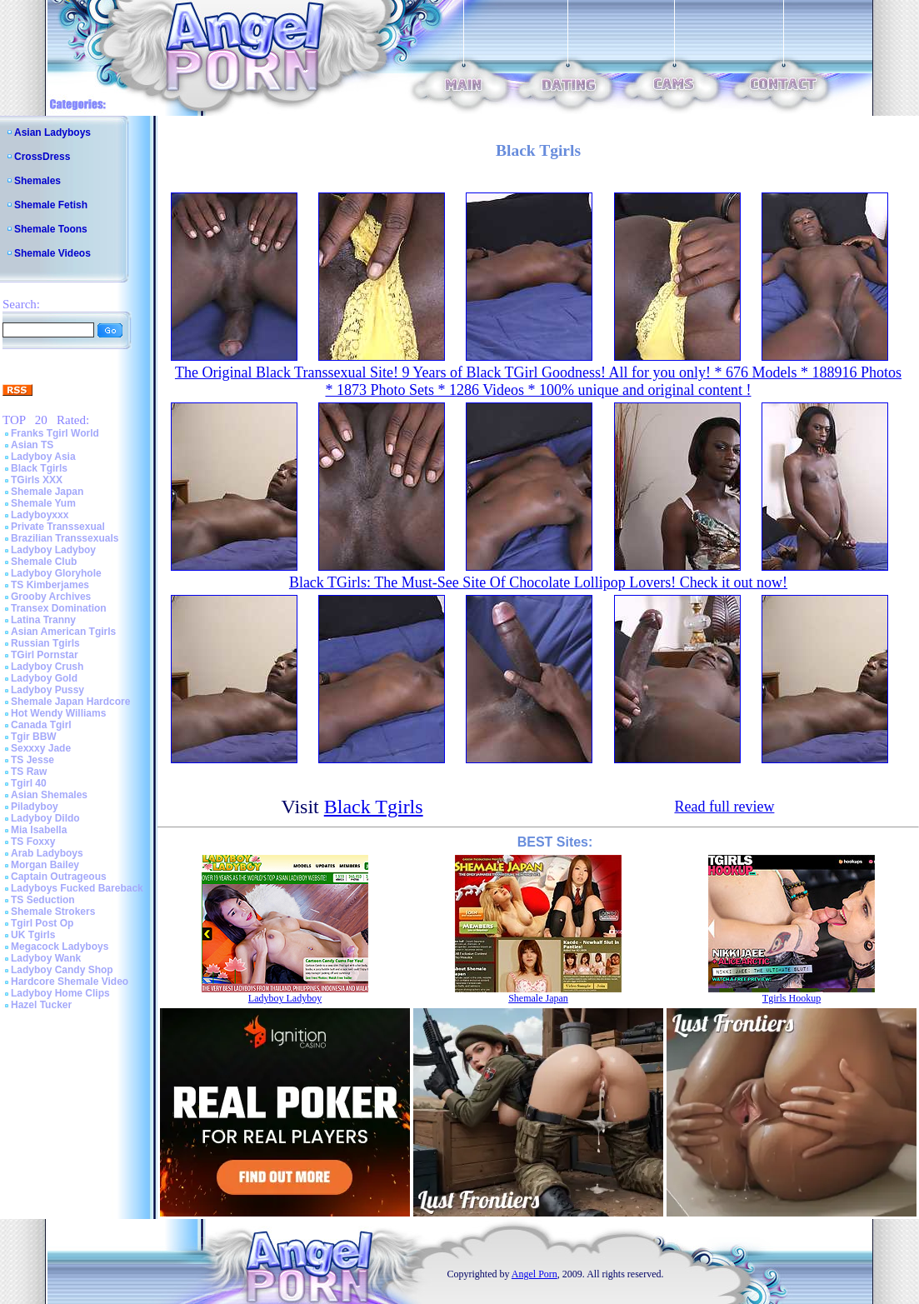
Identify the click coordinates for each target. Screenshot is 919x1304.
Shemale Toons (50, 229)
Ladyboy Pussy (47, 690)
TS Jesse (32, 760)
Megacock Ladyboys (59, 946)
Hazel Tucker (41, 1005)
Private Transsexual (58, 526)
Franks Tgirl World (55, 433)
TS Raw (29, 771)
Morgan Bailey (45, 865)
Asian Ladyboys (52, 132)
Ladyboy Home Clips (60, 993)
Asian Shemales (49, 795)
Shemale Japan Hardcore (70, 701)
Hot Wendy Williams (58, 713)
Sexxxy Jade (41, 748)
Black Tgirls (39, 468)
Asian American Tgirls (63, 631)
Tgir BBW (34, 736)
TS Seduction (43, 900)
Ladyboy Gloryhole (56, 573)
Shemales (37, 181)
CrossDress (42, 156)
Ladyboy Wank (46, 958)
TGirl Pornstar (44, 655)
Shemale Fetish (50, 205)
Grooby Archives (51, 596)
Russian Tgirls (45, 643)
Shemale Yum (43, 503)
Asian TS (32, 445)
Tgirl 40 (29, 783)
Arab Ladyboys (47, 853)
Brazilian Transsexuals (64, 538)
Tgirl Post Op (42, 923)
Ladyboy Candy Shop (62, 970)
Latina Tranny (43, 620)
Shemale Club (44, 561)
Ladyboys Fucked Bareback (77, 888)
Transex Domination (59, 608)
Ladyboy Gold (44, 678)
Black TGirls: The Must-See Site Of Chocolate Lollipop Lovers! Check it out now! (538, 582)
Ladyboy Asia (43, 456)
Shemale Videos (52, 253)
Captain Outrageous (59, 876)
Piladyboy (34, 806)
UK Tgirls (33, 935)
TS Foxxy (33, 841)
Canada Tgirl (41, 725)
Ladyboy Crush (47, 666)
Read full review (724, 806)
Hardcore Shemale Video (69, 981)
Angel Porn (534, 1274)
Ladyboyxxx (39, 515)
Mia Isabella (39, 830)
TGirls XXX (36, 480)
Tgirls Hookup (791, 998)
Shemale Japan (47, 491)
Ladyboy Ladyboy (53, 550)
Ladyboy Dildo (45, 818)
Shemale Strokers (53, 911)
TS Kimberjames (50, 585)
